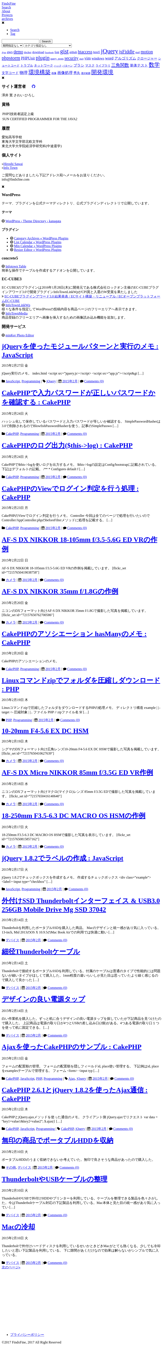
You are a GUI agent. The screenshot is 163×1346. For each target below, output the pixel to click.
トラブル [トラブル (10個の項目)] (26, 65)
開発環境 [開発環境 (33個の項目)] (102, 72)
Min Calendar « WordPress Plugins (38, 246)
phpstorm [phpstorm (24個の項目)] (11, 58)
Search (6, 7)
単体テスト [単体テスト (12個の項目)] (139, 65)
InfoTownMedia (17, 313)
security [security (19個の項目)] (72, 58)
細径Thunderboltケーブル (41, 951)
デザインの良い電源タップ (43, 999)
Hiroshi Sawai (13, 164)
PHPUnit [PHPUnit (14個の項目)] (28, 58)
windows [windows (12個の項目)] (98, 58)
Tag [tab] (12, 34)
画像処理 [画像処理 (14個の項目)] (65, 73)
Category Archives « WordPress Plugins (41, 238)
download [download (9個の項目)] (38, 52)
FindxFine (9, 3)
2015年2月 (70, 381)
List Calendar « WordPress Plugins (37, 242)
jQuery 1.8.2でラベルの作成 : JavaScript (62, 858)
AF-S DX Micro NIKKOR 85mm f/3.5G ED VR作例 (77, 772)
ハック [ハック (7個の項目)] (58, 65)
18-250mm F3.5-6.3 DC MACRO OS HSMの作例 (73, 815)
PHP (9, 720)
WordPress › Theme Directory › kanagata (33, 221)
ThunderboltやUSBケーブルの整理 (54, 1179)
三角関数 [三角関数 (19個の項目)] (120, 65)
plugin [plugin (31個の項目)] (42, 58)
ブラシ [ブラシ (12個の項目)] (78, 65)
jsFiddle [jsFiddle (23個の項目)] (127, 51)
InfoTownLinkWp (18, 305)
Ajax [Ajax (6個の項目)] (4, 52)
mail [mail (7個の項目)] (137, 52)
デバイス (12, 940)
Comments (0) (94, 381)
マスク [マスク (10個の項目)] (90, 65)
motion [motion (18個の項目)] (147, 51)
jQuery (51, 381)
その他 (11, 1167)
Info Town (10, 167)
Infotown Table (16, 266)
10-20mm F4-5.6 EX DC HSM (45, 731)
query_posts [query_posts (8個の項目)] (56, 58)
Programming (31, 381)
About (6, 11)
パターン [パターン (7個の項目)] (67, 65)
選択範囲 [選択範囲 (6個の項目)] (85, 73)
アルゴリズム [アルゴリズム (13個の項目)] (125, 58)
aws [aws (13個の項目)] (10, 52)
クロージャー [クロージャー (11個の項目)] (147, 58)
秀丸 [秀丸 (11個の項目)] (76, 73)
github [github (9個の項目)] (73, 52)
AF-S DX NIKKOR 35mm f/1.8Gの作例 (60, 591)
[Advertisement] (81, 1299)
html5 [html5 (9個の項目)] (96, 52)
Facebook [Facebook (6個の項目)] (49, 52)
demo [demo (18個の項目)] (18, 51)
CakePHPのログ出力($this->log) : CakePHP (67, 445)
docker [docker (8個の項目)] (27, 52)
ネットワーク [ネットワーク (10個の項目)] (43, 65)
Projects (7, 15)
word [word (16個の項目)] (109, 58)
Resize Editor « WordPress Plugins (37, 250)
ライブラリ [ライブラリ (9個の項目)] (103, 65)
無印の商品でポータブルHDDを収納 (57, 1140)
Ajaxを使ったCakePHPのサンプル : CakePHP (72, 1047)
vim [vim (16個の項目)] (87, 58)
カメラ (11, 580)
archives (7, 19)
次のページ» (11, 1267)
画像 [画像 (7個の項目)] (53, 73)
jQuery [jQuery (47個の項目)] (109, 51)
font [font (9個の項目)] (57, 52)
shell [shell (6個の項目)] (81, 59)
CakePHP (12, 434)
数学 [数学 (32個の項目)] (154, 65)
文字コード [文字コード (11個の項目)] (10, 73)
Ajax (71, 1078)
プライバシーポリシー (27, 1334)
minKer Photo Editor (20, 335)
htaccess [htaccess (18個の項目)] (85, 51)
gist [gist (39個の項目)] (64, 51)
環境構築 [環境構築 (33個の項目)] (39, 72)
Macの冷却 (18, 1227)
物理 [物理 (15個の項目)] (24, 72)
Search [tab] (15, 30)
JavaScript (13, 381)
